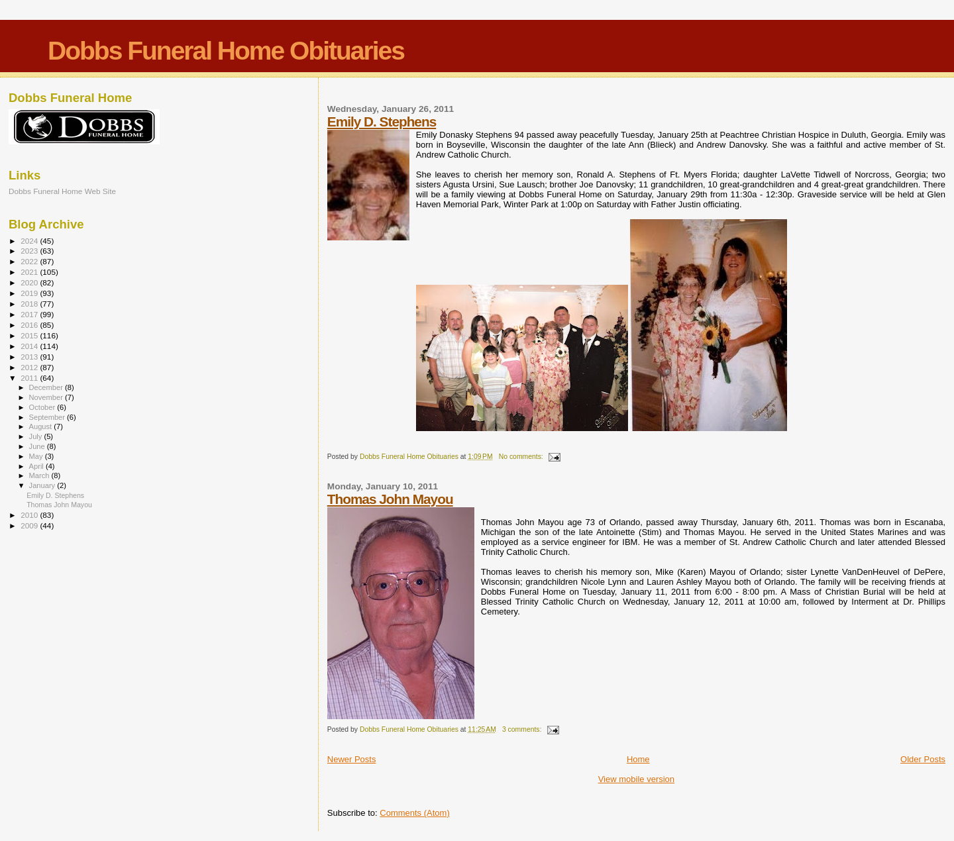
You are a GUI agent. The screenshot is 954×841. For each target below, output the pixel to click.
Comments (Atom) (414, 813)
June (38, 446)
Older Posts (922, 759)
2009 (30, 525)
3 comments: (522, 729)
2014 (30, 346)
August (41, 426)
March (40, 475)
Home (638, 759)
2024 (30, 240)
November (47, 397)
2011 (30, 377)
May (37, 456)
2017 (30, 314)
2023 (30, 250)
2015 (30, 335)
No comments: (522, 456)
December (47, 387)
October (43, 407)
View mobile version (636, 779)
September (48, 417)
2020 (30, 282)
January (43, 485)
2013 (30, 356)
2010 (30, 515)
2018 (30, 303)
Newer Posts (351, 759)
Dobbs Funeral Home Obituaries (226, 50)
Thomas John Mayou (390, 499)
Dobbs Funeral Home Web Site (62, 191)
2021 (30, 272)
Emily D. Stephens (381, 121)
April (37, 466)
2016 (30, 325)
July (36, 436)
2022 (30, 261)
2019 (30, 293)
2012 (30, 367)
